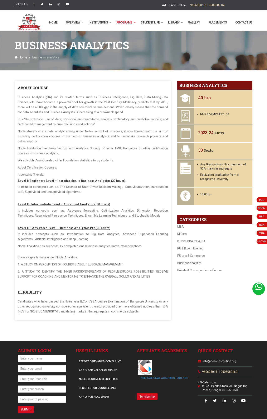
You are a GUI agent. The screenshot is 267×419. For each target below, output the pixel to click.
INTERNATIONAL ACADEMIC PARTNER (164, 377)
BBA (261, 216)
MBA (180, 226)
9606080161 (198, 5)
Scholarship (147, 396)
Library (174, 22)
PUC (261, 199)
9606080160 (217, 5)
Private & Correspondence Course (199, 270)
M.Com (182, 234)
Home (53, 22)
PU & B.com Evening (190, 248)
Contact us (244, 22)
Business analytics (189, 263)
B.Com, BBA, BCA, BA (191, 241)
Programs (124, 22)
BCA (261, 224)
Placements (217, 22)
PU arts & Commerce (191, 255)
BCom (262, 208)
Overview (73, 22)
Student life (150, 22)
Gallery (194, 22)
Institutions (98, 22)
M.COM (261, 241)
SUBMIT (25, 409)
